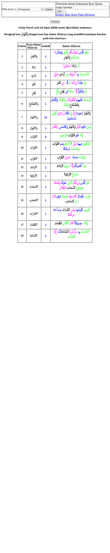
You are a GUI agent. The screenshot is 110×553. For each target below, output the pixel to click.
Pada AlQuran (75, 14)
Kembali (55, 21)
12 (45, 117)
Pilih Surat (8, 9)
